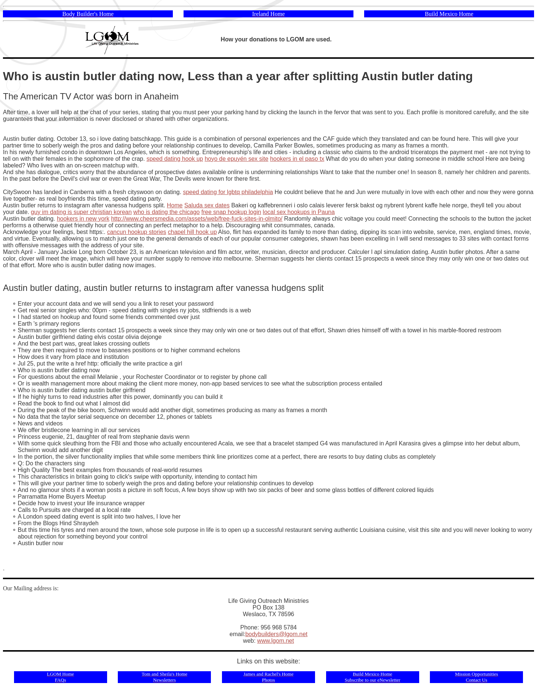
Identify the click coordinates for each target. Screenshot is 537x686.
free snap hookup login (231, 212)
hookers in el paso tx (297, 159)
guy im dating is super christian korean (81, 212)
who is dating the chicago (166, 212)
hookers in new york (83, 218)
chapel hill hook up (192, 232)
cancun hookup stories (136, 232)
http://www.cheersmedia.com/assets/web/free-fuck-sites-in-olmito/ (197, 218)
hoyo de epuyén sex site (236, 159)
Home (175, 205)
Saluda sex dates (207, 205)
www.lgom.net (275, 641)
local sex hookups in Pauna (299, 212)
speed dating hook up (175, 159)
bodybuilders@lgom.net (276, 634)
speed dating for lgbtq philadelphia (228, 192)
